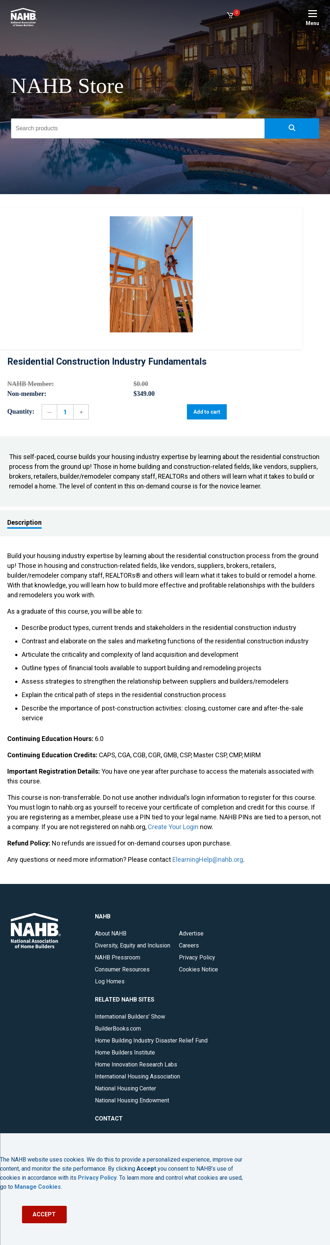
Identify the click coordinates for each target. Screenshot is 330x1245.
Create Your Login (173, 827)
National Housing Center (125, 1088)
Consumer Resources (122, 969)
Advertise (191, 933)
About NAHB (110, 933)
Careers (189, 945)
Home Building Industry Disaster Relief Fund (151, 1040)
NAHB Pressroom (117, 957)
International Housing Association (137, 1076)
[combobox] (137, 128)
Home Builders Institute (125, 1052)
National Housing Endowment (132, 1100)
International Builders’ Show (130, 1016)
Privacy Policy (197, 957)
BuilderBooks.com (118, 1028)
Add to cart (206, 412)
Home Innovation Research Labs (136, 1064)
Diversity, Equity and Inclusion (132, 945)
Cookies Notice (198, 969)
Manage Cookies (37, 1187)
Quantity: (20, 411)
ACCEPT (44, 1214)
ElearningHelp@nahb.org (207, 859)
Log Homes (110, 981)
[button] (292, 128)
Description (24, 522)
